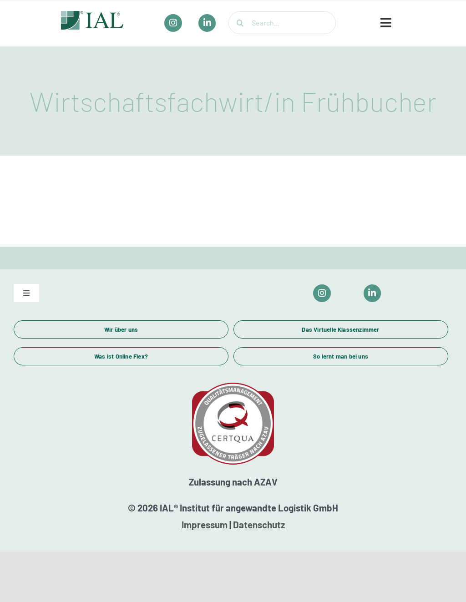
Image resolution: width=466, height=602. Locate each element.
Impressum (205, 524)
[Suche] (239, 22)
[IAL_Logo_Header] (92, 15)
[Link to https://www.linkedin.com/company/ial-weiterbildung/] (372, 293)
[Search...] (282, 22)
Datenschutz (259, 524)
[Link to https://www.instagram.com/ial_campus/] (322, 293)
